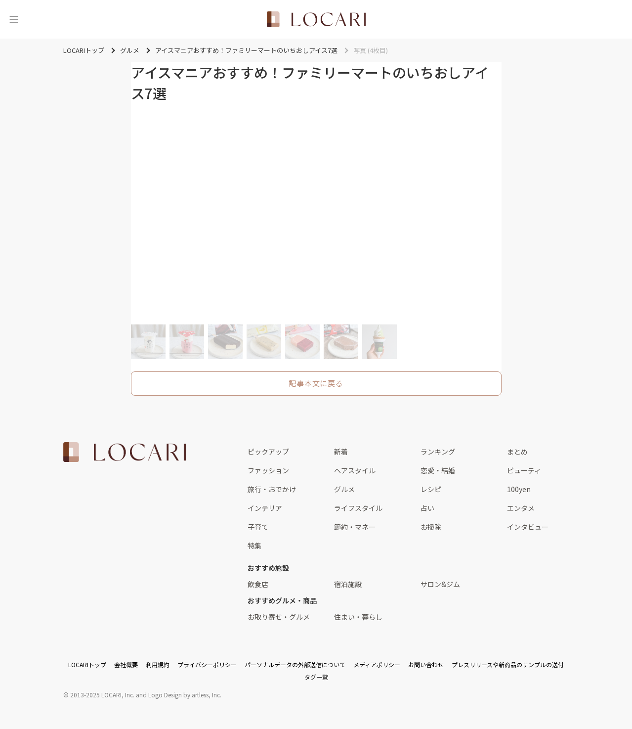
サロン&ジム (440, 584)
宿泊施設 (348, 584)
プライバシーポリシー (207, 664)
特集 (254, 545)
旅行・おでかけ (272, 489)
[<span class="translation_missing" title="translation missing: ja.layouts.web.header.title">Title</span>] (316, 19)
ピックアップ (268, 451)
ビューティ (524, 470)
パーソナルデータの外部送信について (295, 664)
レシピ (431, 489)
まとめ (517, 451)
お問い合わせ (426, 664)
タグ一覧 (316, 677)
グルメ (344, 489)
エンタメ (521, 508)
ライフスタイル (358, 508)
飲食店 (258, 584)
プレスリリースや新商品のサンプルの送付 (508, 664)
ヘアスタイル (355, 470)
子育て (258, 527)
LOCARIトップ (87, 664)
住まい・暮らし (358, 616)
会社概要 (126, 664)
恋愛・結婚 (438, 470)
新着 (341, 451)
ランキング (438, 451)
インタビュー (527, 527)
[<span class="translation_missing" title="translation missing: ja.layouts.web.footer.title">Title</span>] (124, 452)
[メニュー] (14, 19)
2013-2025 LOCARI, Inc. (102, 694)
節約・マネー (355, 527)
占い (427, 508)
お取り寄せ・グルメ (279, 616)
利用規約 (157, 664)
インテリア (265, 508)
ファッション (268, 470)
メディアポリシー (376, 664)
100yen (519, 489)
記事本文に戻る (316, 383)
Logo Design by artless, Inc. (184, 694)
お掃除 (431, 527)
